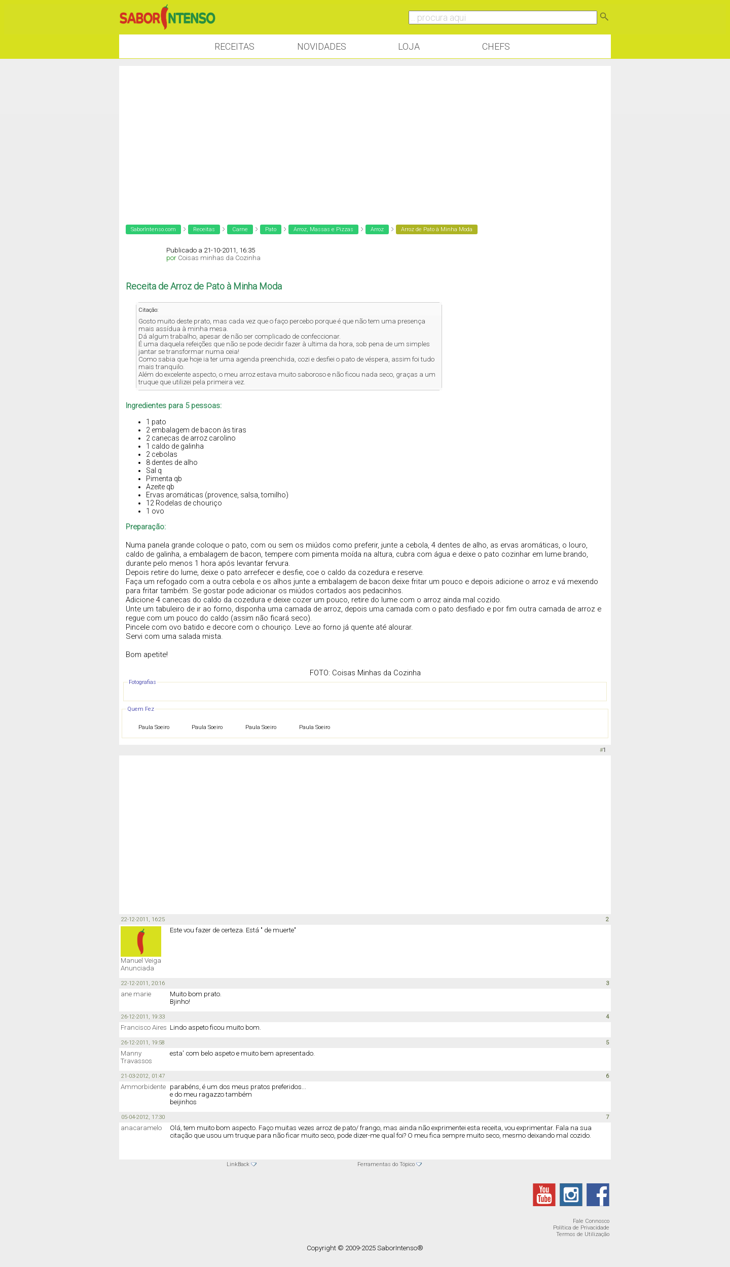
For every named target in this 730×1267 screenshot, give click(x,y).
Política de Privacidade (581, 1227)
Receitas (234, 46)
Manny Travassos (136, 1057)
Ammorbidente (143, 1087)
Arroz (377, 229)
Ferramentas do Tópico (386, 1164)
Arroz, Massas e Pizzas (323, 229)
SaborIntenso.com (153, 229)
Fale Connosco (591, 1221)
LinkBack (238, 1164)
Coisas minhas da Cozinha (219, 258)
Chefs (496, 46)
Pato (270, 229)
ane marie (136, 994)
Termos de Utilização (582, 1234)
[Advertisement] (365, 137)
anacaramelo (141, 1128)
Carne (240, 229)
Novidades (321, 46)
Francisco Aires (144, 1027)
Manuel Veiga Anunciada (141, 964)
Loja (409, 46)
